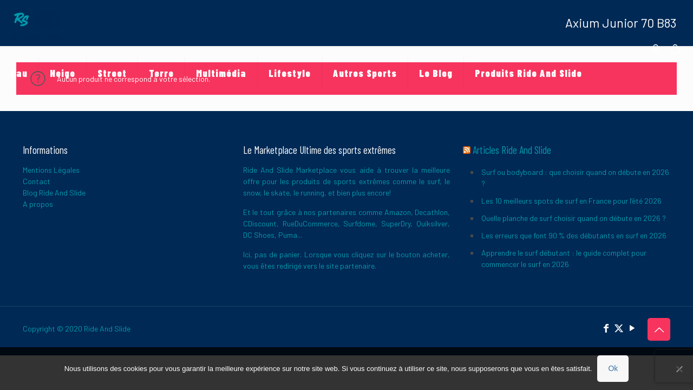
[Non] (679, 368)
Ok (613, 368)
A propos (38, 204)
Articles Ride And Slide (512, 150)
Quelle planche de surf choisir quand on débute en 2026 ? (573, 218)
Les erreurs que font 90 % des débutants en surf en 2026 (573, 235)
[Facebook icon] (606, 328)
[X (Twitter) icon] (619, 328)
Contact (36, 181)
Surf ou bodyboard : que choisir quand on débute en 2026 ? (575, 177)
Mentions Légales (51, 169)
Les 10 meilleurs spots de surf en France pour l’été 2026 (571, 200)
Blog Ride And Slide (54, 192)
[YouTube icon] (632, 328)
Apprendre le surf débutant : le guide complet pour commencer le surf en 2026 (563, 258)
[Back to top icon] (659, 329)
